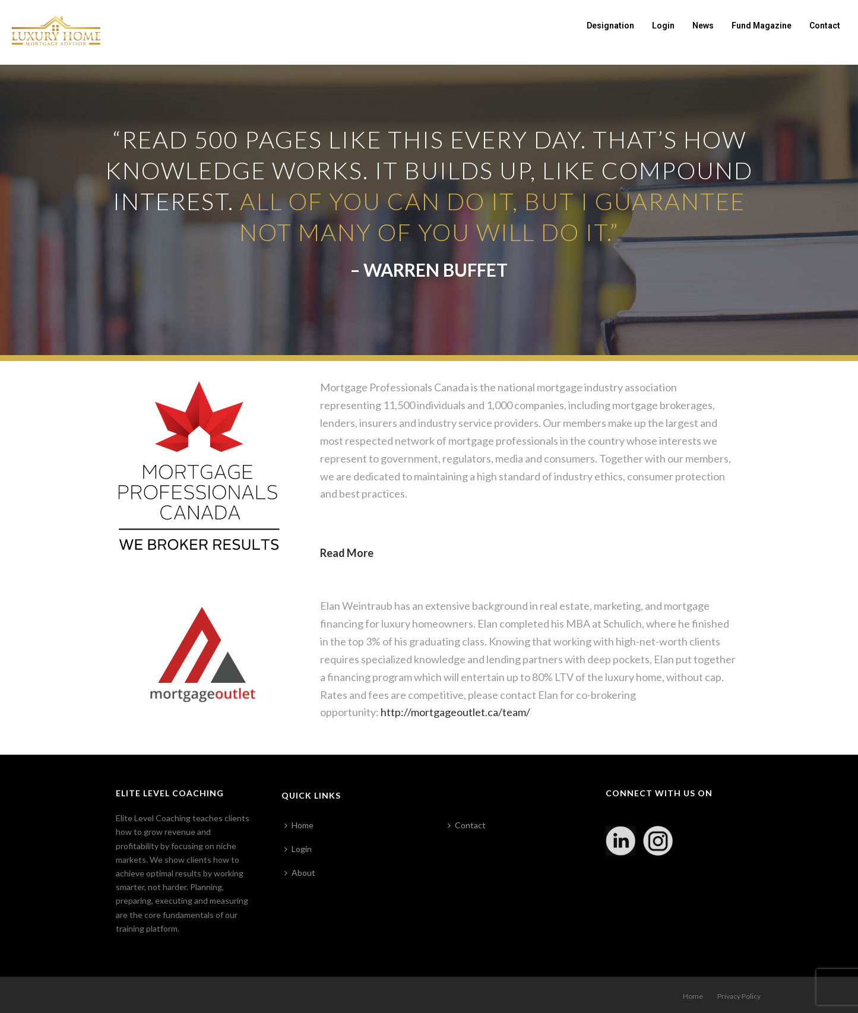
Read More (346, 552)
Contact (824, 25)
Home (299, 825)
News (703, 25)
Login (663, 25)
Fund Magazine (761, 25)
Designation (610, 25)
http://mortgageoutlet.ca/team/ (455, 711)
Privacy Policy (739, 996)
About (299, 873)
